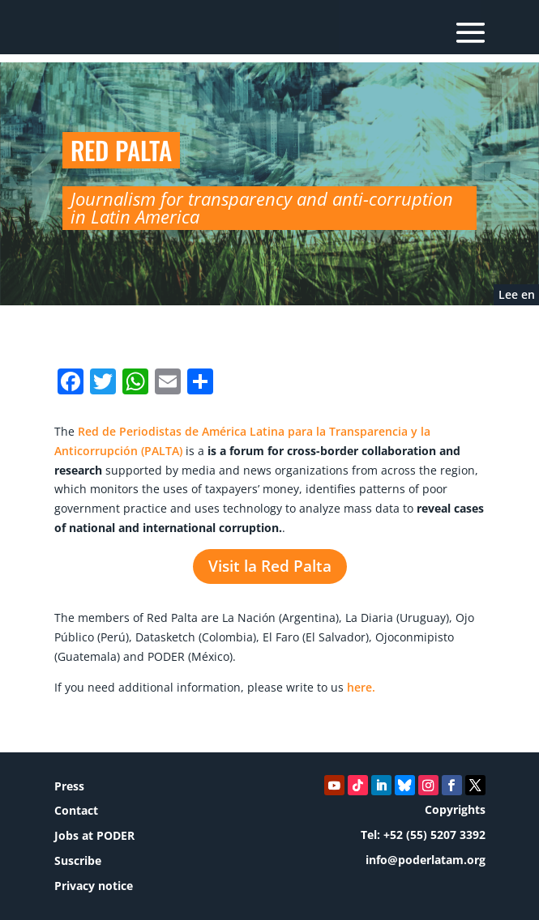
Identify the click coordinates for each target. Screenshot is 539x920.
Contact (76, 810)
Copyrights (455, 809)
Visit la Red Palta (269, 567)
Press (69, 786)
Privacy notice (93, 885)
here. (361, 687)
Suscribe (77, 860)
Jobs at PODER (94, 835)
